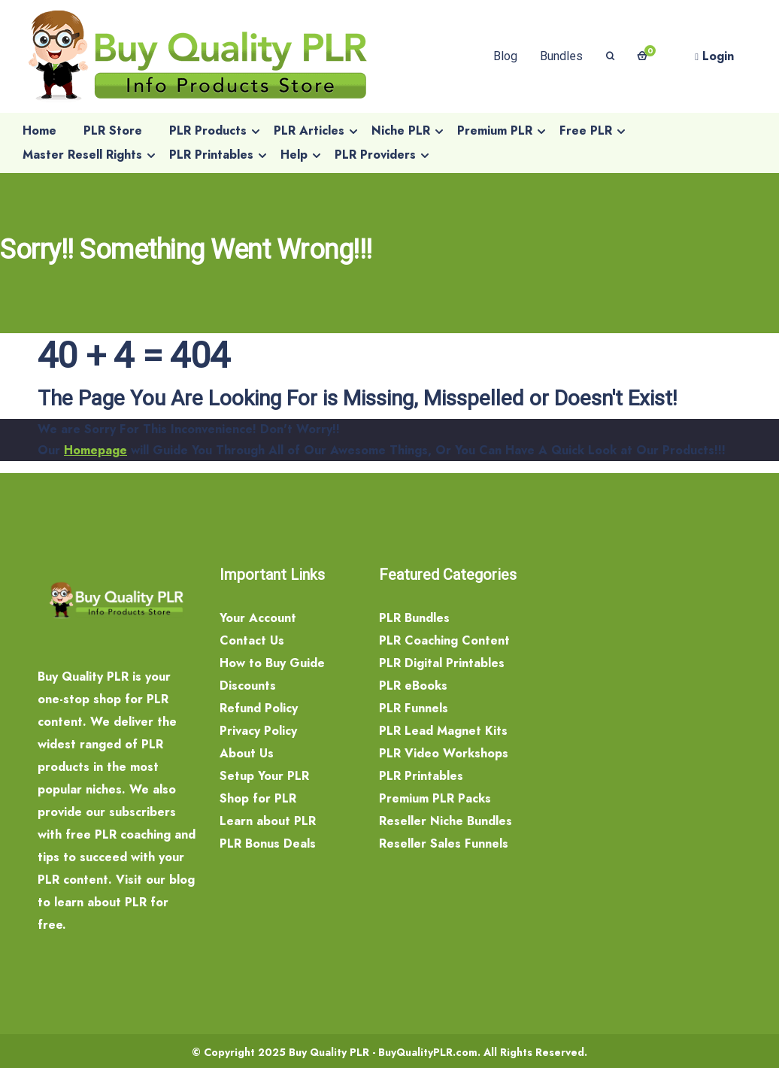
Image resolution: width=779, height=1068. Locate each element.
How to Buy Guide (272, 663)
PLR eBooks (413, 685)
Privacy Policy (258, 730)
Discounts (248, 685)
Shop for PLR (258, 798)
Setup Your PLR (264, 775)
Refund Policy (259, 708)
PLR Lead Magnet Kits (443, 730)
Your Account (258, 618)
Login (714, 56)
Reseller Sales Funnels (443, 843)
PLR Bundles (414, 618)
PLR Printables (421, 775)
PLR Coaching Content (444, 640)
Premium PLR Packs (435, 798)
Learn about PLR (268, 821)
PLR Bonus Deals (268, 843)
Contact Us (252, 640)
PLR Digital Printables (442, 663)
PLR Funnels (413, 708)
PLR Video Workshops (443, 753)
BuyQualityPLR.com (427, 1052)
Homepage (95, 450)
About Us (247, 753)
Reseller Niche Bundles (445, 821)
